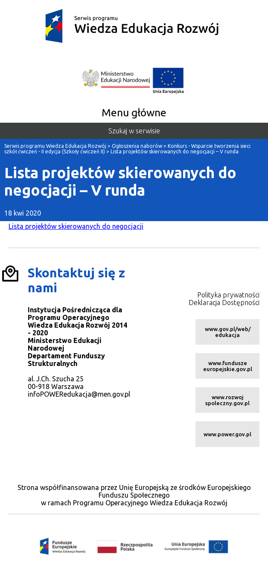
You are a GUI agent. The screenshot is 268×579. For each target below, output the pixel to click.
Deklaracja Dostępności (224, 302)
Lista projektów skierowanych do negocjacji (76, 226)
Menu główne (134, 112)
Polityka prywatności (228, 295)
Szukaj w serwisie (134, 131)
